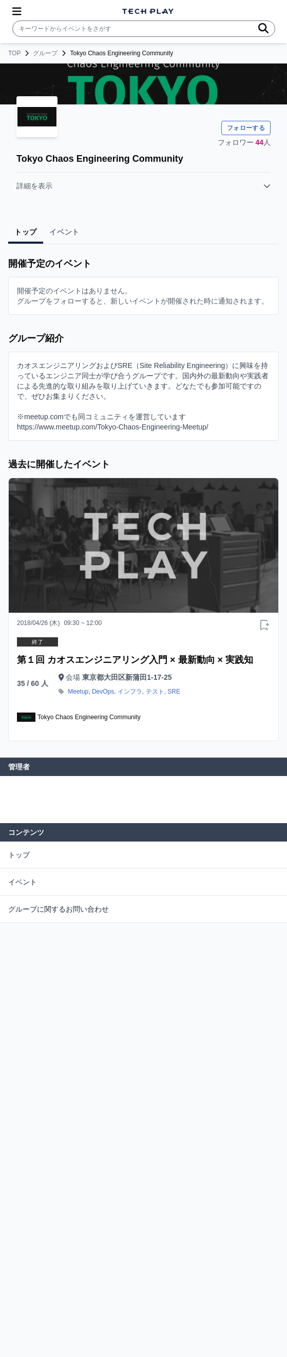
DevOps (103, 691)
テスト (155, 691)
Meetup (78, 691)
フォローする (246, 128)
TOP (14, 53)
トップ (19, 855)
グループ (45, 53)
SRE (173, 691)
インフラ (130, 691)
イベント (22, 882)
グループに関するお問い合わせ (58, 909)
